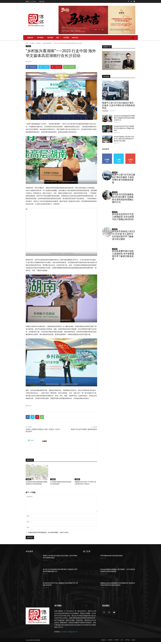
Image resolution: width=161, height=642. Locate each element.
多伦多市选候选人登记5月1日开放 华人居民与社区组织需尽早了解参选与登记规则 (124, 139)
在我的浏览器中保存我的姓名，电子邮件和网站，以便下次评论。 (49, 532)
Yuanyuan (105, 111)
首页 (27, 43)
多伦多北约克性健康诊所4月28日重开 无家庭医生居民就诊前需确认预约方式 (124, 118)
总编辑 (44, 441)
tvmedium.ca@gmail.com (69, 632)
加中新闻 (31, 43)
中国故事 (38, 43)
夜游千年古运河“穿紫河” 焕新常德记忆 (84, 429)
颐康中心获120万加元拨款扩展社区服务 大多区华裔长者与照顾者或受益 (118, 105)
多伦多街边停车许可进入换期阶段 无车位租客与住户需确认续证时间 (124, 128)
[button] (132, 37)
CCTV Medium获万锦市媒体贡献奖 (111, 555)
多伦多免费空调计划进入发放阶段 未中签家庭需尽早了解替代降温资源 (123, 255)
